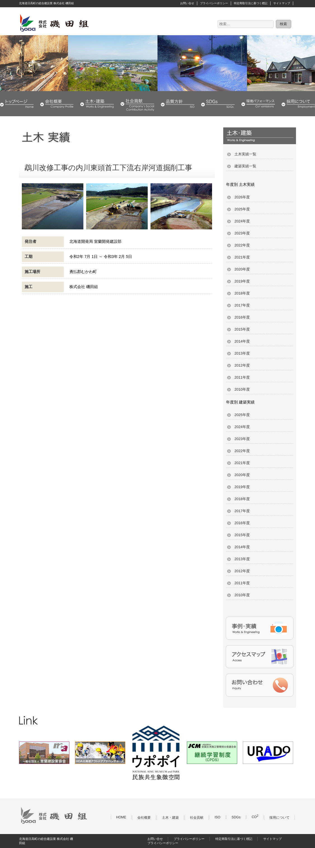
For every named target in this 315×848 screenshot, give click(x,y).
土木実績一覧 (245, 154)
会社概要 (57, 103)
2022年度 (242, 245)
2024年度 (242, 221)
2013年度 (242, 353)
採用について (298, 103)
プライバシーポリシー (214, 3)
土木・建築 (97, 103)
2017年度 (242, 305)
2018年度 (242, 293)
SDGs (218, 103)
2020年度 (242, 269)
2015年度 (242, 329)
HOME (17, 103)
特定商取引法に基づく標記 (250, 3)
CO (255, 817)
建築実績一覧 (245, 166)
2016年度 (242, 317)
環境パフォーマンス (258, 103)
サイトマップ (281, 3)
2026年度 (242, 197)
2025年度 (242, 209)
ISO (217, 817)
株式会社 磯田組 (54, 22)
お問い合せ (187, 3)
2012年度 (242, 365)
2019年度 (242, 281)
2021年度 (242, 257)
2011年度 (242, 377)
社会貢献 (137, 103)
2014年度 (242, 341)
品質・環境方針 (177, 103)
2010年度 (242, 389)
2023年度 (242, 233)
